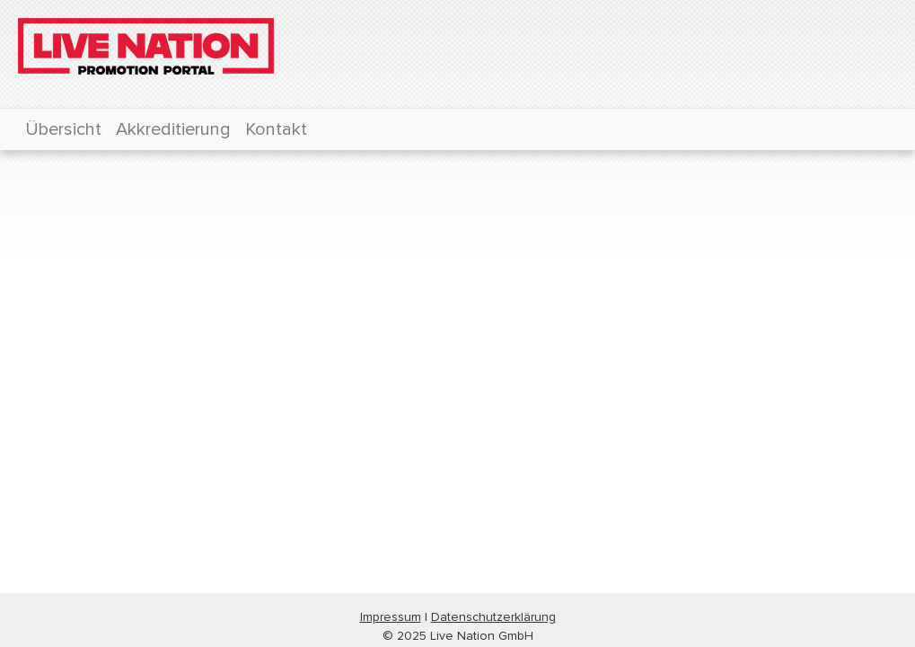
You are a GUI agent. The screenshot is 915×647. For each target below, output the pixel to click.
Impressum (390, 617)
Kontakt (276, 129)
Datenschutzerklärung (493, 617)
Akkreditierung (173, 129)
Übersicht (63, 129)
